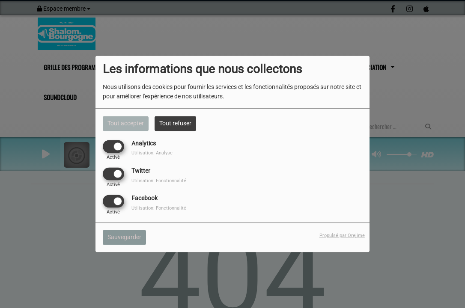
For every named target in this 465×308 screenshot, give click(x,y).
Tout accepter (125, 123)
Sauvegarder (124, 237)
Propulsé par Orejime (342, 236)
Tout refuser (175, 123)
